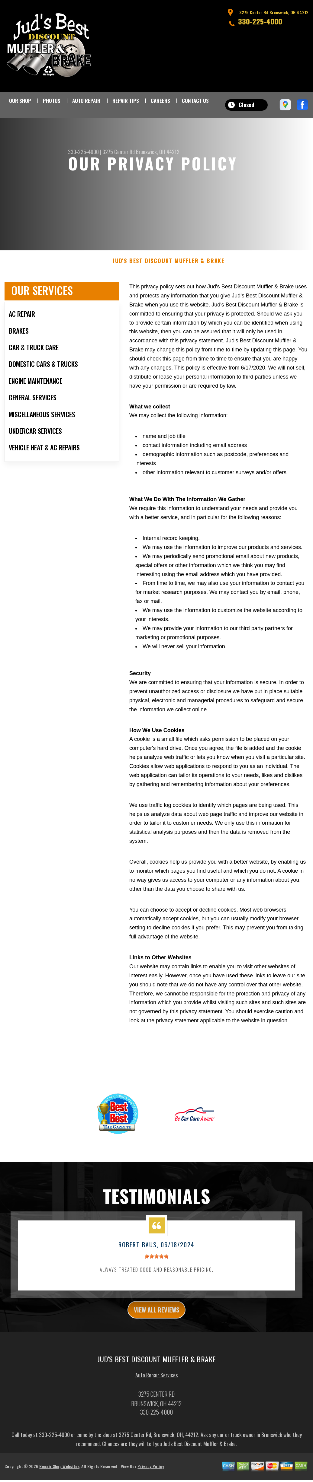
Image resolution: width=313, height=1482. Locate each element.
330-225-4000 (260, 21)
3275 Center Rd (118, 152)
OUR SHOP (20, 100)
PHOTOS (51, 100)
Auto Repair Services (156, 1382)
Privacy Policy (150, 1473)
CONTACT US (195, 100)
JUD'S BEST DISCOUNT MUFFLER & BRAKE (168, 265)
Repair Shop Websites (59, 1473)
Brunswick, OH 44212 (157, 152)
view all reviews (156, 1315)
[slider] (156, 1261)
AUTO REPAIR (86, 100)
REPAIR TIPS (125, 100)
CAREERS (160, 100)
